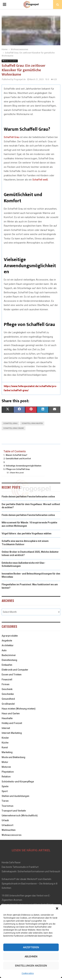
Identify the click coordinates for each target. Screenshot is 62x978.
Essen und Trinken (11, 674)
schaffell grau (10, 423)
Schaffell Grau (11, 137)
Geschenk (7, 689)
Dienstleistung (9, 660)
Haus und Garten (11, 713)
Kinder (5, 737)
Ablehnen (31, 956)
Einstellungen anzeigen (31, 965)
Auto (4, 650)
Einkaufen (7, 665)
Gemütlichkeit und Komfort (18, 458)
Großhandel (8, 703)
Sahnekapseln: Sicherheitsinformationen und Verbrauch (31, 871)
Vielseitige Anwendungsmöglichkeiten (23, 465)
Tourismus (7, 806)
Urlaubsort (7, 825)
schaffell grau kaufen (32, 423)
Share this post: (17, 472)
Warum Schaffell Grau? (17, 455)
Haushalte (7, 718)
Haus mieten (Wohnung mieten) (19, 708)
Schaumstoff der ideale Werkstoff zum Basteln (26, 879)
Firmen (5, 684)
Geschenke (8, 694)
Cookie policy (28, 973)
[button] (57, 908)
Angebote (7, 640)
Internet (6, 728)
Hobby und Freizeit (12, 723)
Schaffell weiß (40, 179)
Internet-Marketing (12, 733)
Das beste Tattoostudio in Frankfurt (20, 867)
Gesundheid (8, 699)
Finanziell (7, 679)
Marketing (7, 752)
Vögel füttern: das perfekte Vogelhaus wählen (26, 533)
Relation (6, 776)
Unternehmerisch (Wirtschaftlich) (20, 815)
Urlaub (5, 820)
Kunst (5, 747)
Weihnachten (9, 830)
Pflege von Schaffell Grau (18, 469)
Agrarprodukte (10, 635)
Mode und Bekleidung (13, 757)
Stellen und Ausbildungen (15, 796)
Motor (5, 762)
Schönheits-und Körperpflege (18, 781)
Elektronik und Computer (15, 669)
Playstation (8, 771)
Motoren (6, 767)
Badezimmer (9, 655)
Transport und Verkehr (14, 810)
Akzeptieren (31, 947)
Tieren (5, 801)
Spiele (5, 786)
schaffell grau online (13, 428)
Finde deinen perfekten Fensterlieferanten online (28, 496)
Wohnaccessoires (9, 61)
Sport (5, 791)
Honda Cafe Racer (11, 862)
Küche (5, 742)
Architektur (8, 645)
